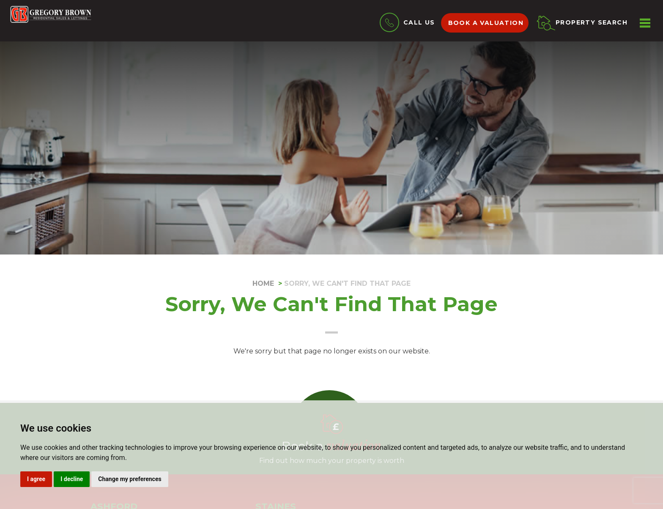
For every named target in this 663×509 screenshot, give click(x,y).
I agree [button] (36, 479)
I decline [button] (71, 479)
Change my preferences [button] (129, 479)
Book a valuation (485, 23)
